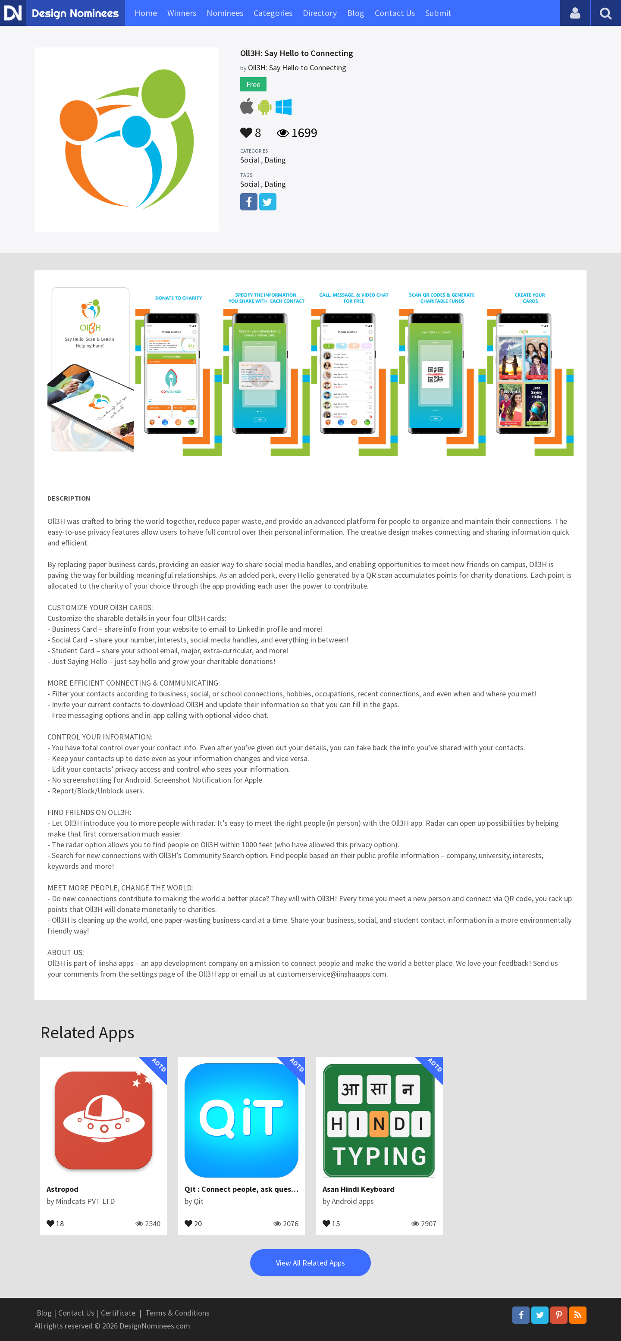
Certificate (118, 1313)
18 (55, 1223)
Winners (181, 12)
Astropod (62, 1189)
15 (331, 1223)
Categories (273, 12)
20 (193, 1223)
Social (249, 160)
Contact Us (395, 12)
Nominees (225, 12)
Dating (275, 160)
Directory (320, 12)
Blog (355, 12)
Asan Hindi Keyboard (359, 1189)
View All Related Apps (310, 1263)
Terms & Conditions (177, 1313)
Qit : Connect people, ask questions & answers (265, 1189)
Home (146, 12)
